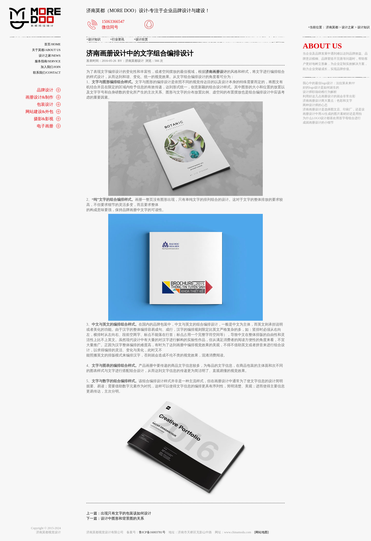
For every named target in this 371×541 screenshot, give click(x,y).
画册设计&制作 (39, 97)
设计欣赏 (141, 39)
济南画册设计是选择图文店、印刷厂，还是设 (334, 109)
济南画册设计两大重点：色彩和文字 (327, 100)
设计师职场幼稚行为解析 (320, 92)
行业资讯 (117, 39)
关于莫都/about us (46, 50)
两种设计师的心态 (315, 105)
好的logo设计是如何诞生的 (321, 87)
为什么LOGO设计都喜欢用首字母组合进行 (332, 118)
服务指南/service (48, 61)
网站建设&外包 (39, 111)
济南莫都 (332, 27)
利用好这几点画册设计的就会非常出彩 (329, 96)
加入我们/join (51, 67)
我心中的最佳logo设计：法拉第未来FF (329, 83)
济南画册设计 (216, 72)
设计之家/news (50, 55)
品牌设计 (45, 90)
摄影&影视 (43, 119)
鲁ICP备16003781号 (152, 532)
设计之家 (348, 27)
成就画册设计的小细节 (318, 122)
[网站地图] (261, 532)
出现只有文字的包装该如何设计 (126, 513)
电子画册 (45, 126)
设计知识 (363, 27)
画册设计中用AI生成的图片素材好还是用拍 (332, 114)
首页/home (52, 44)
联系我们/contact (47, 72)
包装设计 (45, 104)
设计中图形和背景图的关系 (122, 518)
